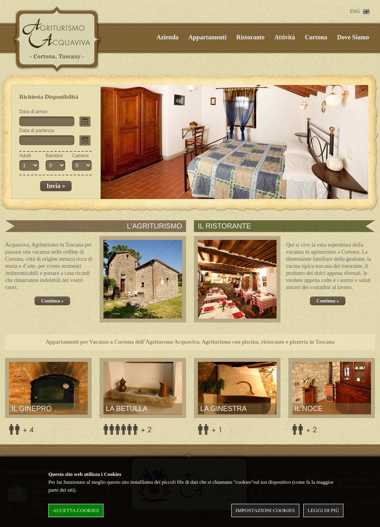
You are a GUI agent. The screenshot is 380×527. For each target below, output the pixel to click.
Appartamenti (207, 37)
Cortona (316, 37)
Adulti (25, 155)
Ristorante (250, 37)
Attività (285, 37)
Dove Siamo (353, 37)
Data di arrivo (33, 111)
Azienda (168, 37)
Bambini (54, 155)
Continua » (52, 301)
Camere (80, 155)
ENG (355, 11)
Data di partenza (36, 130)
